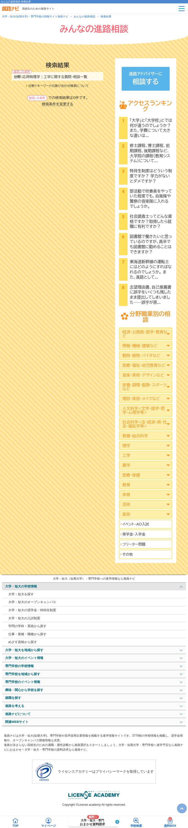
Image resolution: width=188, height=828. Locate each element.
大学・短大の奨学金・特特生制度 (32, 610)
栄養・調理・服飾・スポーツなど (144, 387)
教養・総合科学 (135, 436)
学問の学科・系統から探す (27, 626)
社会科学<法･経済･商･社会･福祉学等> (144, 424)
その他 (127, 554)
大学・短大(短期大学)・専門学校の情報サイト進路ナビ (35, 16)
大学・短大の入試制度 (24, 618)
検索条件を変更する (57, 104)
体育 (126, 495)
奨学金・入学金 (133, 534)
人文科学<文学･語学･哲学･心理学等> (143, 410)
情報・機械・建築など (139, 346)
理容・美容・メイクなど (141, 399)
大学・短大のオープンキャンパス (32, 602)
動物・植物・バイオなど (141, 355)
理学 (126, 446)
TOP (180, 805)
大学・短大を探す (21, 594)
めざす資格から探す (22, 642)
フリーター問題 (133, 544)
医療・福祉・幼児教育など (143, 365)
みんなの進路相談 (84, 16)
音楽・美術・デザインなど (143, 375)
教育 (126, 485)
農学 (126, 465)
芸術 (126, 504)
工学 (126, 455)
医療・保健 (131, 475)
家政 (126, 514)
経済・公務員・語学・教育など (144, 334)
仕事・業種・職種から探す (27, 634)
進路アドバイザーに (145, 79)
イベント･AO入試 (135, 524)
